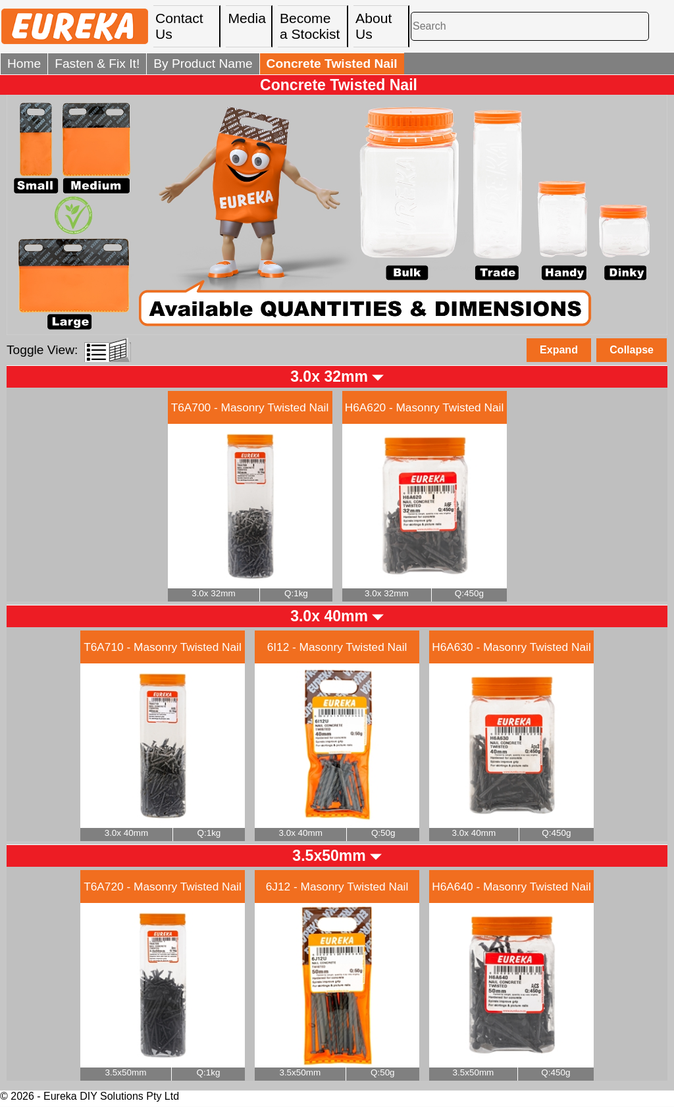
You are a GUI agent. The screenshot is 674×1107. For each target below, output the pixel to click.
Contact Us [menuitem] (179, 26)
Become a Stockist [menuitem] (310, 26)
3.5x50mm (328, 855)
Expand (559, 349)
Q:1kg (296, 593)
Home (24, 63)
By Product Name (202, 63)
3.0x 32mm (329, 376)
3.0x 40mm (329, 616)
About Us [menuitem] (373, 26)
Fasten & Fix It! (97, 63)
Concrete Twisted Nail (338, 84)
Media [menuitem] (247, 18)
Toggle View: (42, 350)
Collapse (631, 349)
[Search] (530, 26)
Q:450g (469, 593)
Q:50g (383, 833)
